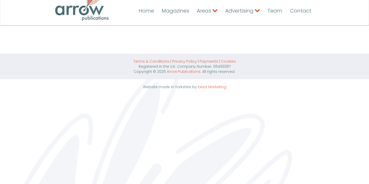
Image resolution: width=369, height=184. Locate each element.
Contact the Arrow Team (274, 6)
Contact (300, 27)
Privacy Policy (184, 61)
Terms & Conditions (151, 61)
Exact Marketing (212, 86)
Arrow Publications (183, 71)
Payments (209, 61)
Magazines (175, 27)
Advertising (239, 27)
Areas (204, 27)
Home (146, 27)
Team (275, 27)
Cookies (228, 61)
